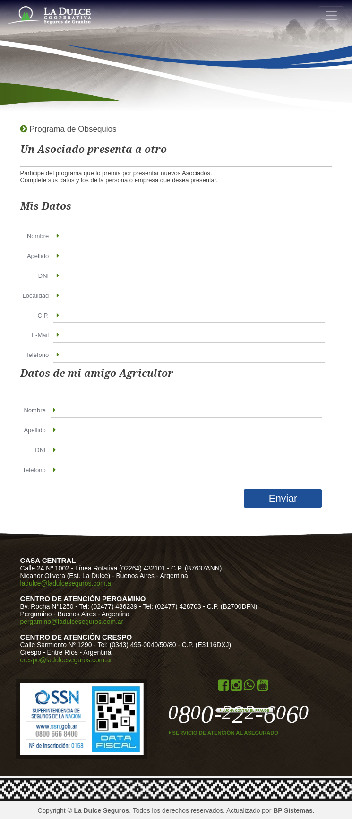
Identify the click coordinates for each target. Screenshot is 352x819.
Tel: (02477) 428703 (172, 606)
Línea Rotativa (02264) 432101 (121, 568)
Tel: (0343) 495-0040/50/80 (136, 645)
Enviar (283, 498)
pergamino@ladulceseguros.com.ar (72, 621)
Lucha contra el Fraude (244, 710)
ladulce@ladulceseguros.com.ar (66, 583)
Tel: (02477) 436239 (108, 606)
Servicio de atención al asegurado (224, 733)
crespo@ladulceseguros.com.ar (66, 660)
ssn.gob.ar (56, 719)
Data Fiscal (116, 719)
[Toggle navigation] (331, 15)
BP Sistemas (293, 810)
